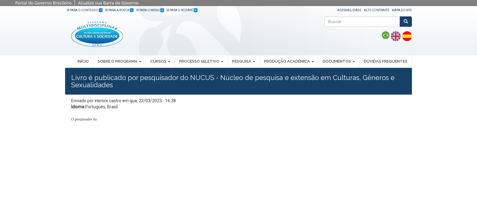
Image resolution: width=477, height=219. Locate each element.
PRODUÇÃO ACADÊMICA (289, 61)
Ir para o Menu (150, 10)
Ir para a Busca (119, 10)
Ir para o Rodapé (181, 10)
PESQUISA (243, 61)
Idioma (77, 106)
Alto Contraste (376, 10)
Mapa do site (402, 10)
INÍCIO (83, 61)
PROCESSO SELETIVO (201, 61)
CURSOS (160, 61)
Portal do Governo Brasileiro (43, 3)
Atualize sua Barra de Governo (108, 3)
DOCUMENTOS (339, 61)
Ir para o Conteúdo (85, 10)
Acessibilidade (349, 10)
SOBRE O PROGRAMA (119, 61)
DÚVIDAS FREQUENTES (385, 61)
